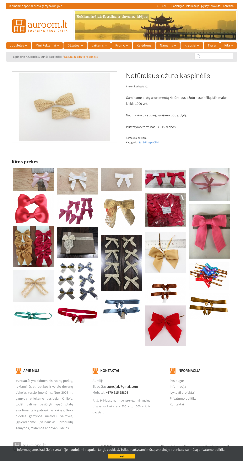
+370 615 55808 (117, 392)
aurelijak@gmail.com (122, 386)
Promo (120, 45)
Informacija (192, 6)
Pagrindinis (18, 56)
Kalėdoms (144, 45)
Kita (227, 45)
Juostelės (17, 45)
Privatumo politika (183, 398)
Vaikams (98, 45)
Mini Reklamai (46, 45)
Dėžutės (74, 45)
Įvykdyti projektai (211, 6)
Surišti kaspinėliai (51, 56)
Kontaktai (228, 6)
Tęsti (121, 456)
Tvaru (212, 45)
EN (163, 6)
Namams (166, 45)
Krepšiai (190, 45)
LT (158, 6)
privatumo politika (212, 449)
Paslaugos (177, 6)
